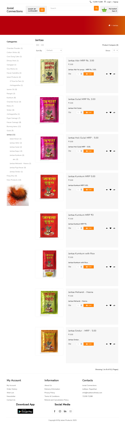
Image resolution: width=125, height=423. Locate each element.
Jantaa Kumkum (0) (17, 155)
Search (96, 8)
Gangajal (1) (11, 65)
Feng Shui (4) (12, 176)
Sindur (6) (10, 110)
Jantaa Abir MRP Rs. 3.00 (81, 60)
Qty (69, 74)
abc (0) (15, 159)
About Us (48, 385)
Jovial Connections (15, 9)
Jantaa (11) (11, 135)
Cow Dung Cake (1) (14, 56)
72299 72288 (98, 2)
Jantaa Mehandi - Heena (80, 292)
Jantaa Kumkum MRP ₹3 (81, 214)
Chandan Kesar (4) (14, 102)
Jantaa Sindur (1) (16, 172)
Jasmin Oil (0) (12, 89)
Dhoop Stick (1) (13, 61)
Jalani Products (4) (14, 77)
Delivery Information (52, 389)
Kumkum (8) (11, 98)
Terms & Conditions (52, 396)
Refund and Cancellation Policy (57, 400)
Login (109, 2)
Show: (108, 50)
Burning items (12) (14, 126)
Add (89, 74)
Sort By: (39, 50)
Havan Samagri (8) (14, 122)
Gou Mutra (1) (12, 69)
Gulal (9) (10, 130)
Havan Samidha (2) (14, 73)
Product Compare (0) (110, 45)
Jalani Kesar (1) (15, 139)
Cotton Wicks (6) (13, 52)
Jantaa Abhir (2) (16, 143)
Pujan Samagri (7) (13, 118)
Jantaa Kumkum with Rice (81, 253)
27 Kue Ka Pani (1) (17, 81)
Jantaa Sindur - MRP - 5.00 (82, 330)
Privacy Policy (50, 393)
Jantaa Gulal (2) (16, 147)
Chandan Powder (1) (15, 48)
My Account (11, 385)
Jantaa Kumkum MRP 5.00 (81, 176)
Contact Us (11, 400)
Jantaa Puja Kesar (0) (18, 167)
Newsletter (11, 396)
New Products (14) (14, 180)
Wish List (10, 393)
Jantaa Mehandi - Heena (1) (20, 163)
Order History (12, 389)
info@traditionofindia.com (92, 393)
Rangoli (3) (11, 93)
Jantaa (115, 25)
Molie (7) (10, 106)
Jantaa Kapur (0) (16, 151)
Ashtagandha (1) (16, 85)
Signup (115, 2)
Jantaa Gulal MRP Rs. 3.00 (82, 99)
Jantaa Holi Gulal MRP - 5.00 (83, 137)
